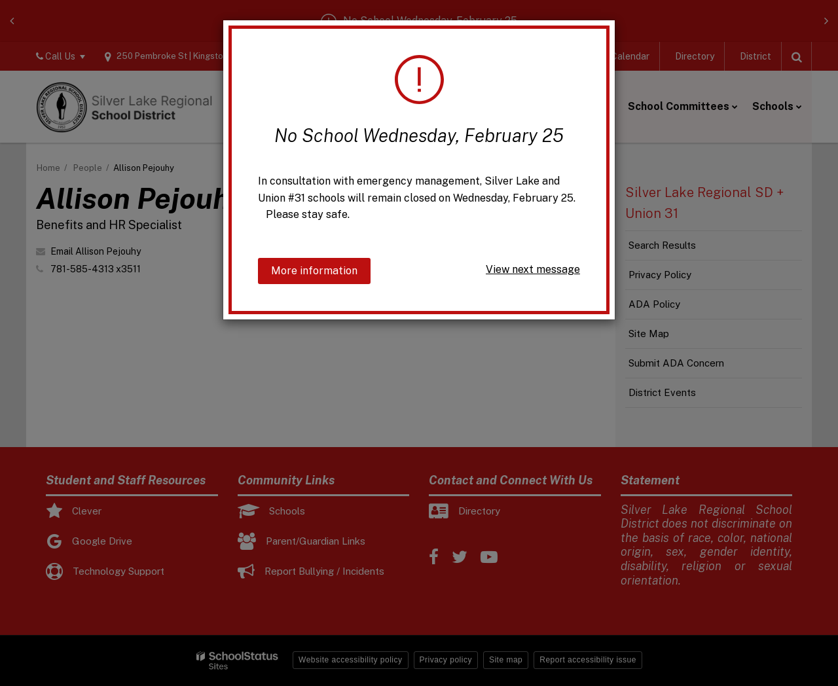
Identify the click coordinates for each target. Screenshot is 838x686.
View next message (533, 269)
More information (314, 270)
